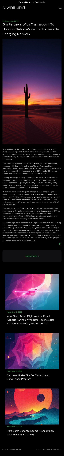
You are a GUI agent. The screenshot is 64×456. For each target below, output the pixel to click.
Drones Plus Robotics (37, 2)
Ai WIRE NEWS (14, 7)
